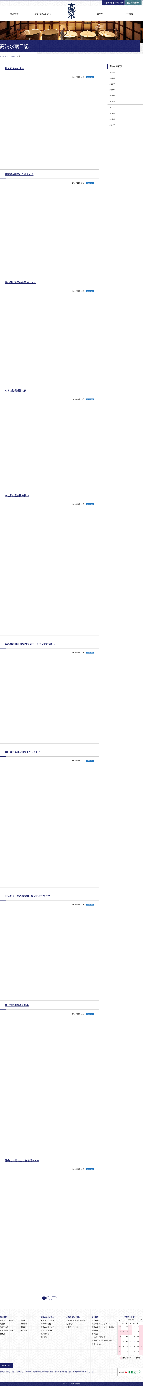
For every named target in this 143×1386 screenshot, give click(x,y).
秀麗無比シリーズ (6, 1320)
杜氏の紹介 (45, 1334)
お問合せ (95, 1334)
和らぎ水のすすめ (14, 68)
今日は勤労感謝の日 (15, 390)
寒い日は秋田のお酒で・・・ (20, 282)
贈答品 (2, 1334)
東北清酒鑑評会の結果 (17, 1005)
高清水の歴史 (46, 1324)
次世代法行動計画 (98, 1337)
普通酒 (23, 1327)
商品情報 (14, 13)
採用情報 (95, 1330)
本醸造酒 (23, 1324)
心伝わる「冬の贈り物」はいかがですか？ (27, 896)
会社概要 (95, 1320)
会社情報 (128, 13)
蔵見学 (100, 13)
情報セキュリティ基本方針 (102, 1340)
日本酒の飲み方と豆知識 (75, 1320)
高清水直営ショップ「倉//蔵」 (103, 1327)
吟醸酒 (23, 1320)
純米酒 (2, 1324)
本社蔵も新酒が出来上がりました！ (24, 752)
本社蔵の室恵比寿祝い (17, 495)
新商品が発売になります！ (19, 174)
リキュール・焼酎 (6, 1330)
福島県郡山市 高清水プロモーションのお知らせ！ (31, 644)
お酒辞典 (69, 1324)
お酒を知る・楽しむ (73, 1317)
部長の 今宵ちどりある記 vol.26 (22, 1160)
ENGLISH (6, 1365)
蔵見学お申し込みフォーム (102, 1324)
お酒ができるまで (47, 1330)
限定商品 (23, 1330)
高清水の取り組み (47, 1327)
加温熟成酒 (4, 1327)
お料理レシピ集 (72, 1327)
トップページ (4, 56)
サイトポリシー (98, 1344)
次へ (53, 1298)
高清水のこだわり (42, 13)
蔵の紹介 (44, 1337)
